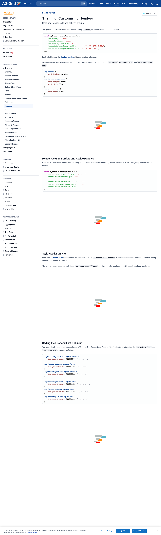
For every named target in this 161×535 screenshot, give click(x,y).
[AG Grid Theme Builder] (105, 3)
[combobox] (149, 14)
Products (29, 3)
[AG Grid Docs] (116, 3)
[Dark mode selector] (151, 3)
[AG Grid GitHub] (157, 3)
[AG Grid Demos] (92, 3)
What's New (8, 13)
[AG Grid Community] (132, 3)
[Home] (11, 3)
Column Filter (57, 258)
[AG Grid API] (123, 3)
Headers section (67, 57)
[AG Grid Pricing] (144, 3)
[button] (61, 3)
